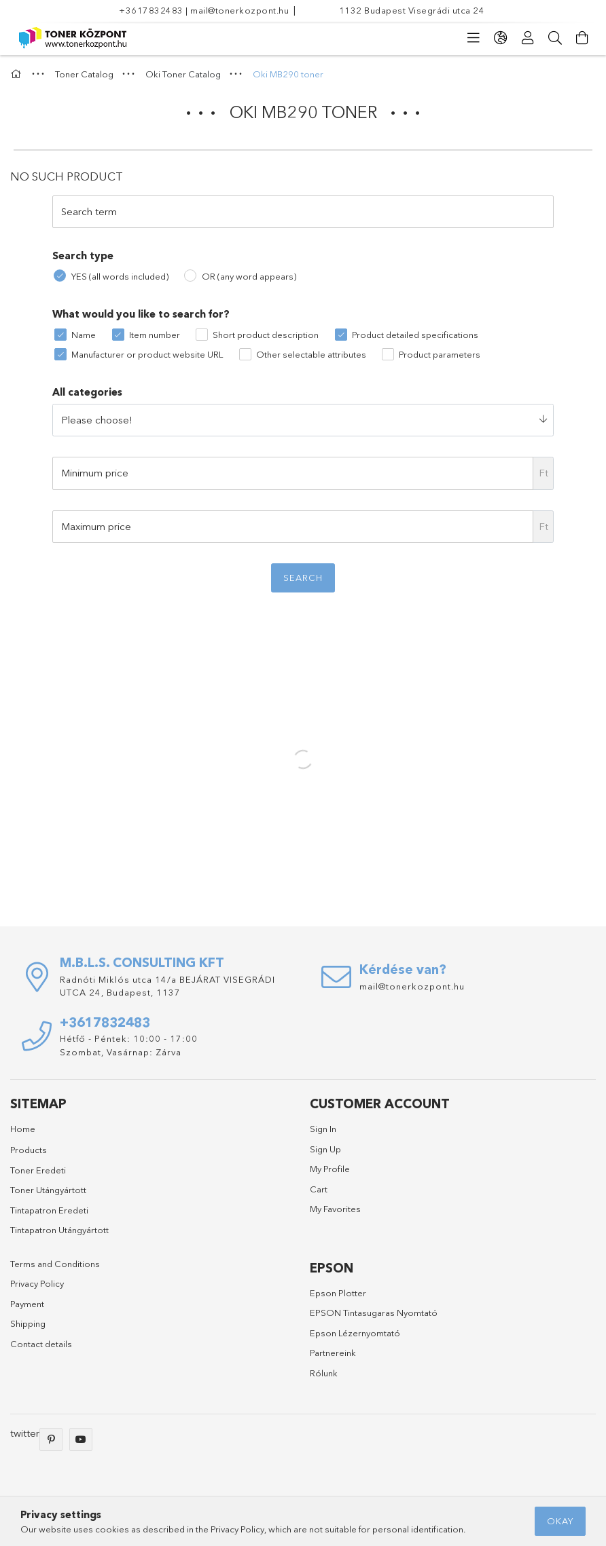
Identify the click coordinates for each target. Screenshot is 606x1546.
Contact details (41, 1343)
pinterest (51, 1439)
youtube (80, 1439)
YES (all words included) (119, 276)
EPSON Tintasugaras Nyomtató (374, 1312)
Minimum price (94, 472)
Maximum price (96, 526)
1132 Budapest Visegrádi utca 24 (412, 10)
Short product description (266, 334)
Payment (27, 1303)
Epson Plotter (338, 1292)
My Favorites (335, 1208)
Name (83, 334)
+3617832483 (151, 10)
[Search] (555, 38)
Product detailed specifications (415, 334)
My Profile (330, 1168)
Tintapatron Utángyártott (59, 1229)
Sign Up (325, 1149)
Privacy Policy (37, 1283)
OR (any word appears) (249, 276)
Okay (560, 1520)
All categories (87, 391)
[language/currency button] (500, 38)
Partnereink (333, 1352)
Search (303, 577)
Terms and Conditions (55, 1263)
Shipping (28, 1323)
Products (28, 1149)
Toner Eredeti (38, 1170)
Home (22, 1128)
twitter (24, 1433)
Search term (89, 211)
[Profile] (527, 38)
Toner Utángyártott (48, 1189)
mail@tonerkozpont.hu (239, 10)
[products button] (473, 38)
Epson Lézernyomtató (355, 1332)
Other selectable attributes (311, 354)
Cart (318, 1189)
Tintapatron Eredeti (49, 1210)
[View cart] (582, 38)
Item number (154, 334)
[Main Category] (17, 74)
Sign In (323, 1128)
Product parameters (439, 354)
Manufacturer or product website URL (147, 354)
